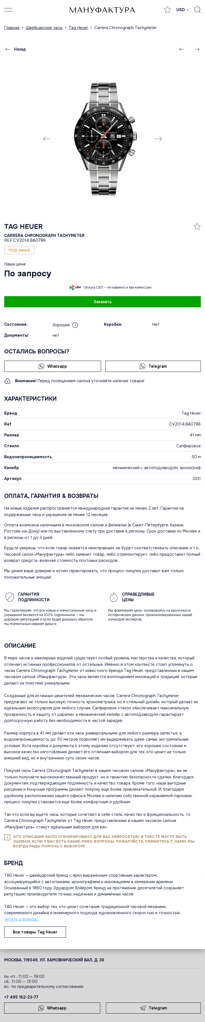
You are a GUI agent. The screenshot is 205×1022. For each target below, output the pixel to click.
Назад (15, 49)
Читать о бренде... (21, 919)
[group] (102, 138)
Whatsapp (52, 366)
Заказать (103, 301)
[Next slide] (158, 138)
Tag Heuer (23, 226)
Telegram (153, 366)
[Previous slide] (46, 138)
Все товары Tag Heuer (35, 932)
